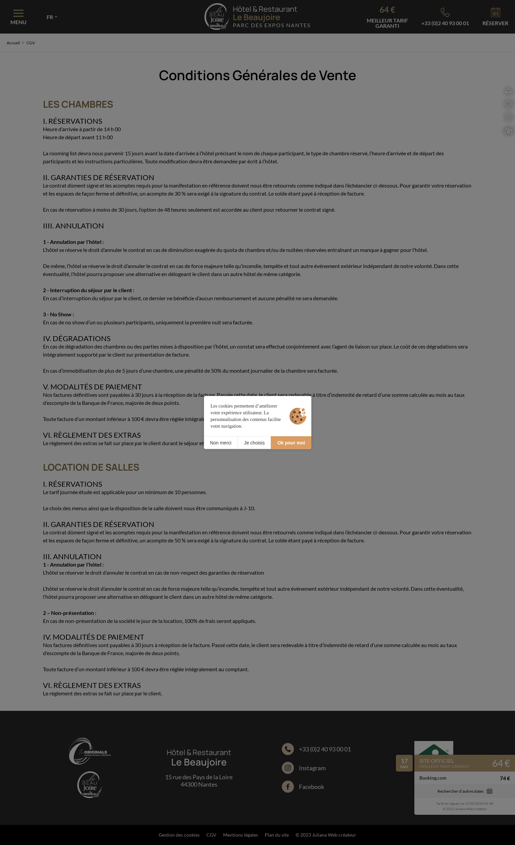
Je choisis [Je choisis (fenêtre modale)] (254, 442)
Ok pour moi (291, 442)
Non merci (220, 442)
